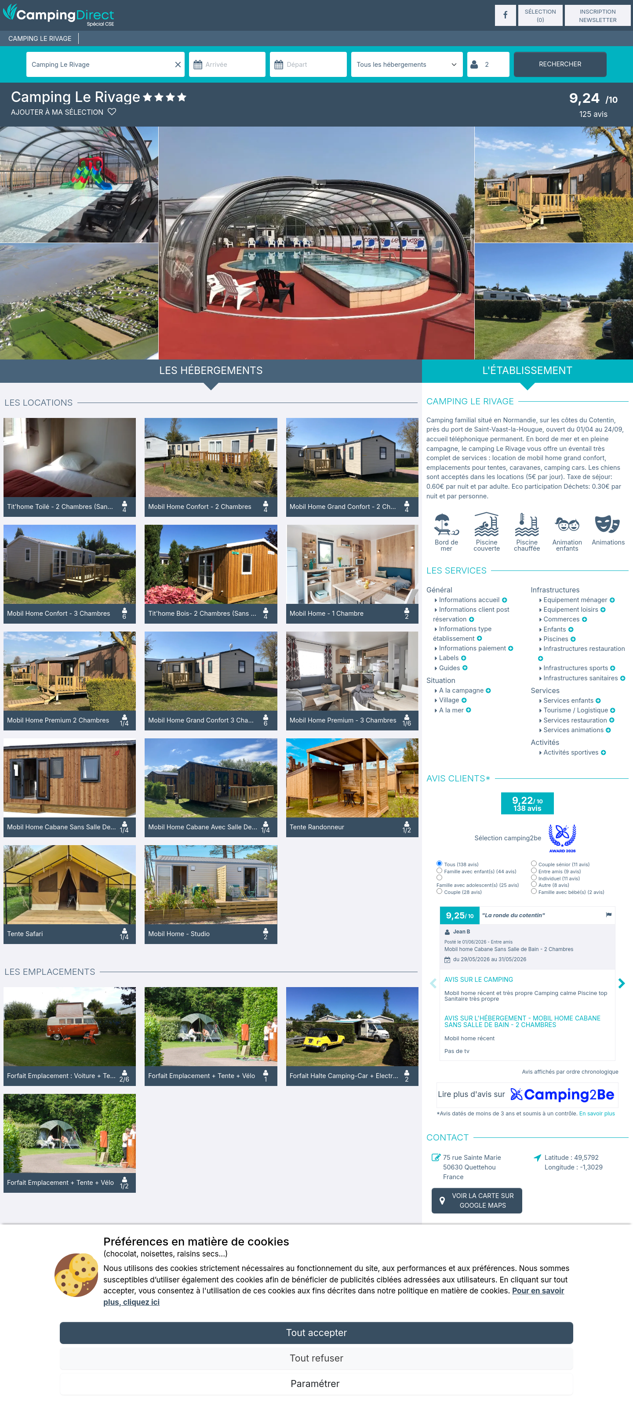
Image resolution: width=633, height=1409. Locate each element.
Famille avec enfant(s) (480, 871)
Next (622, 983)
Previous (433, 983)
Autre (553, 885)
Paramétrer (316, 1383)
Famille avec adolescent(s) (478, 885)
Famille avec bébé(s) (571, 892)
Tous (461, 864)
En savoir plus (597, 1113)
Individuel (559, 878)
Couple (463, 892)
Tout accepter (316, 1332)
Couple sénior (564, 864)
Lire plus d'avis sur (527, 1095)
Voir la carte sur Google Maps (475, 1200)
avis (592, 114)
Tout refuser (316, 1358)
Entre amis (559, 871)
